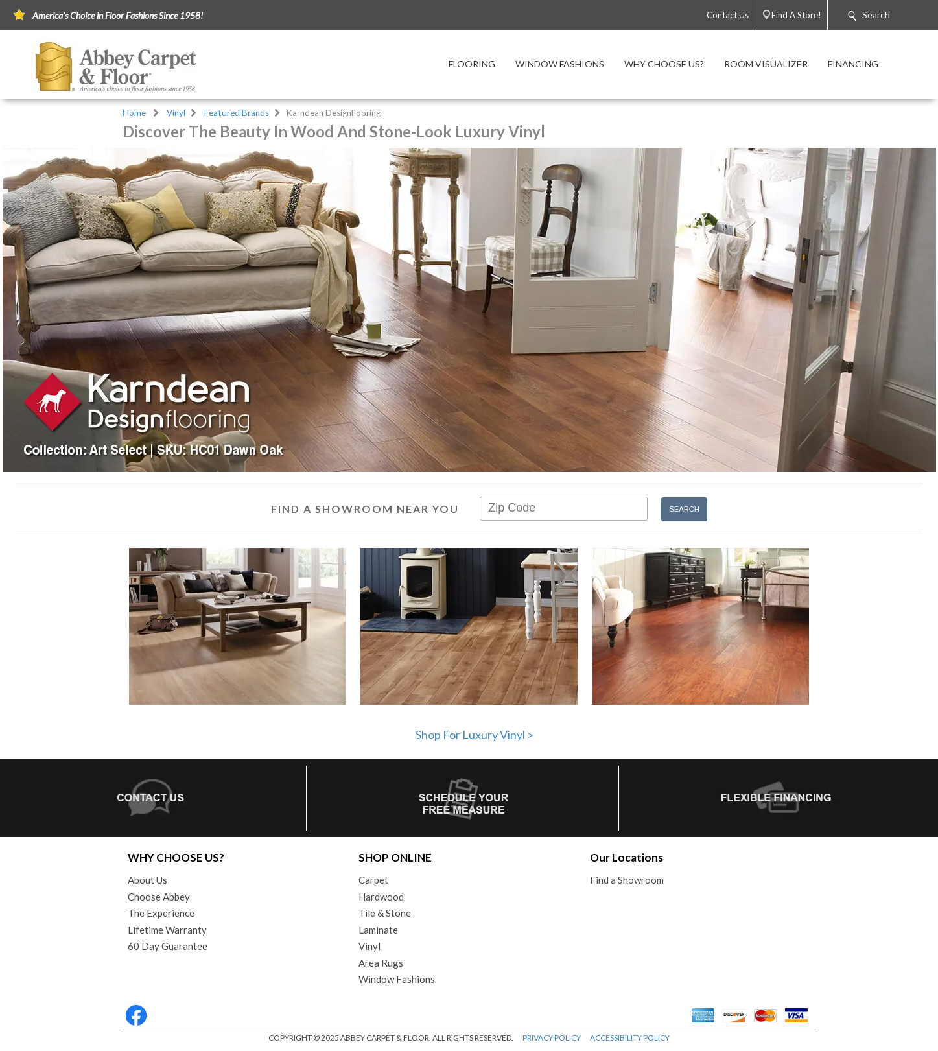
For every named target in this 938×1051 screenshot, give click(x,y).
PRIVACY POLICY (551, 1038)
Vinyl (176, 113)
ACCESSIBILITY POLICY (630, 1038)
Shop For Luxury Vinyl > (474, 734)
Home (134, 113)
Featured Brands (236, 113)
